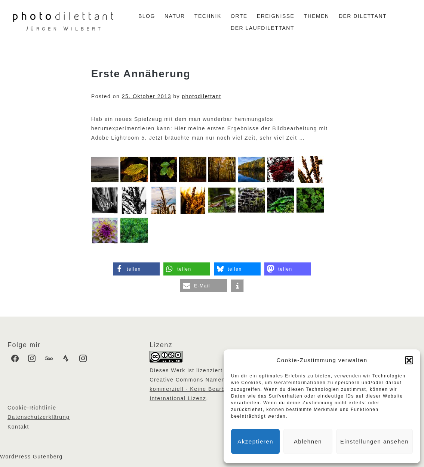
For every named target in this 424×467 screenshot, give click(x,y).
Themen (316, 16)
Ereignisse (276, 16)
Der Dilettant (363, 16)
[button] (409, 360)
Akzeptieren (255, 441)
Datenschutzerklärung (38, 417)
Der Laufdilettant (262, 28)
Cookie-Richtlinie (31, 408)
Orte (239, 16)
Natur (175, 16)
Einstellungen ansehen (374, 441)
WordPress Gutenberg (31, 457)
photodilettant (201, 96)
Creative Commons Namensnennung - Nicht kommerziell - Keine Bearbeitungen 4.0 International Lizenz (212, 389)
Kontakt (18, 427)
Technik (207, 16)
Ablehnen (308, 441)
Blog (146, 16)
